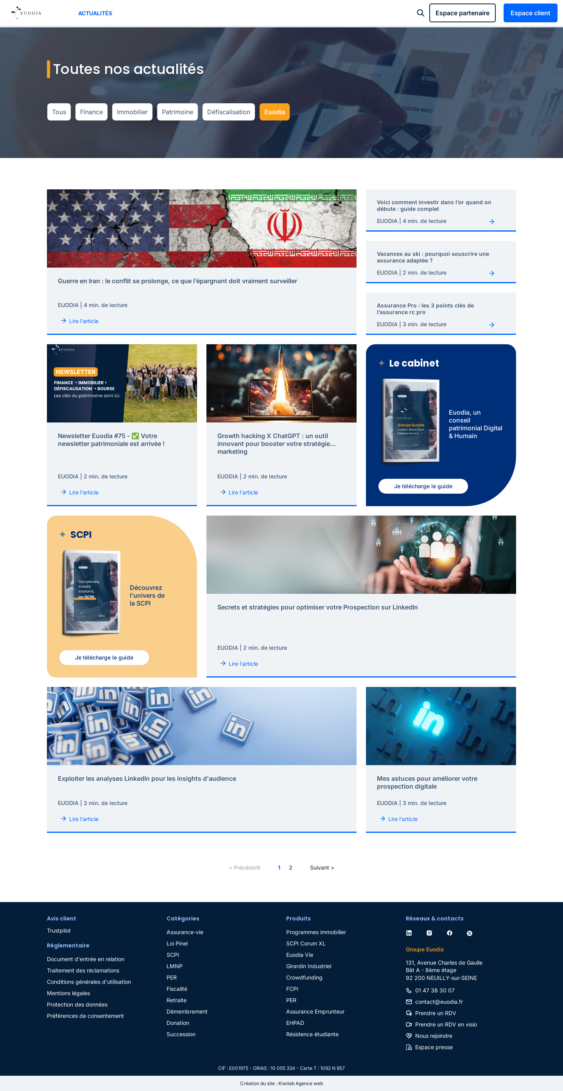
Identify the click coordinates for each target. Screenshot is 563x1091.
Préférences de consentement (85, 1015)
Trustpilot (59, 930)
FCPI (292, 988)
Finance (91, 112)
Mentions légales (68, 993)
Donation (178, 1022)
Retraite (176, 1000)
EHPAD (295, 1022)
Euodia (274, 112)
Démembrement (187, 1011)
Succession (181, 1034)
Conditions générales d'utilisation (89, 981)
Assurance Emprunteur (315, 1011)
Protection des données (77, 1004)
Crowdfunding (304, 977)
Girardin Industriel (308, 966)
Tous (59, 112)
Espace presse (434, 1047)
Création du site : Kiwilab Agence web (281, 1083)
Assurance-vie (185, 932)
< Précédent (244, 867)
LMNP (175, 966)
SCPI (173, 954)
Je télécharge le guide (423, 486)
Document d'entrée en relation (85, 959)
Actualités (95, 13)
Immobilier (132, 112)
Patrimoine (177, 112)
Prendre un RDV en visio (446, 1024)
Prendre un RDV (435, 1013)
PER (172, 977)
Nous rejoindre (433, 1035)
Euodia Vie (299, 954)
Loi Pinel (177, 943)
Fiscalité (177, 988)
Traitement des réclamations (83, 970)
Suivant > (322, 867)
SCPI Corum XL (306, 943)
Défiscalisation (228, 112)
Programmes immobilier (316, 932)
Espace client (530, 13)
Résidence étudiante (312, 1034)
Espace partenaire (462, 13)
